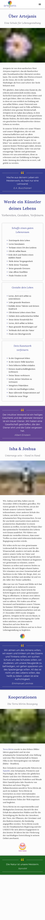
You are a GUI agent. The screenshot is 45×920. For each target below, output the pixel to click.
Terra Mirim (8, 749)
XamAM (6, 771)
